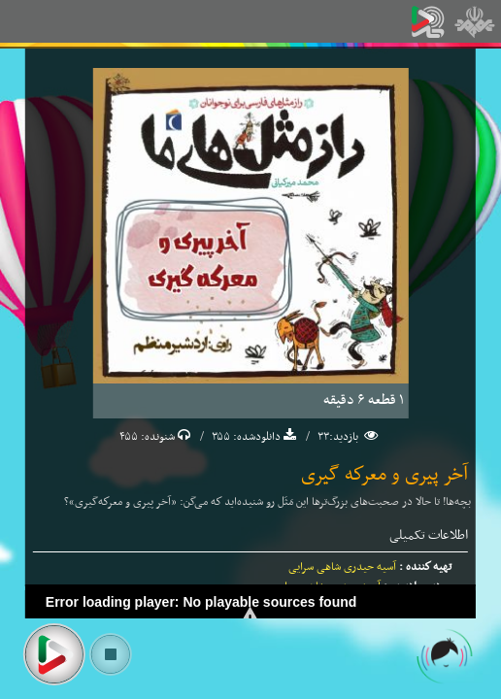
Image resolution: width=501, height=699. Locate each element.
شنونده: (156, 437)
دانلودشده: (255, 437)
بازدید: (345, 437)
